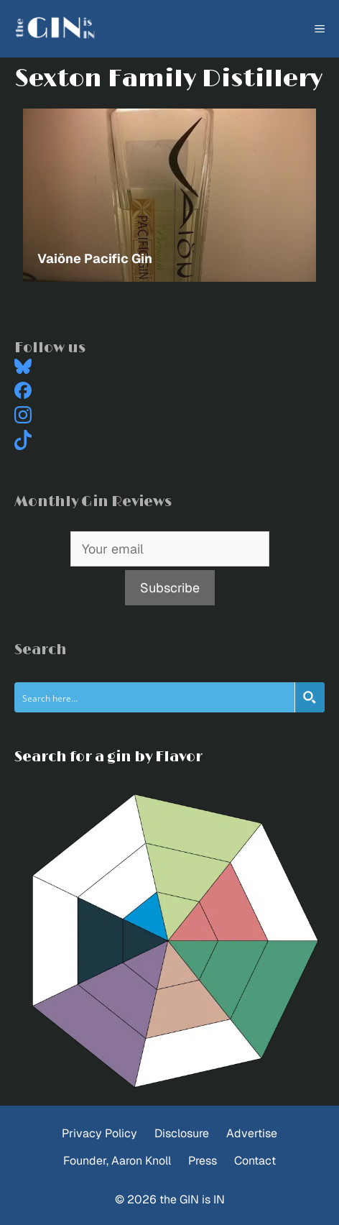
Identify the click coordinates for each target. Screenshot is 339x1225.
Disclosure (181, 1133)
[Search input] (155, 697)
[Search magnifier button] (309, 697)
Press (202, 1160)
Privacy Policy (99, 1133)
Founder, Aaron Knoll (117, 1160)
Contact (255, 1160)
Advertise (251, 1133)
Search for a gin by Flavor (108, 757)
